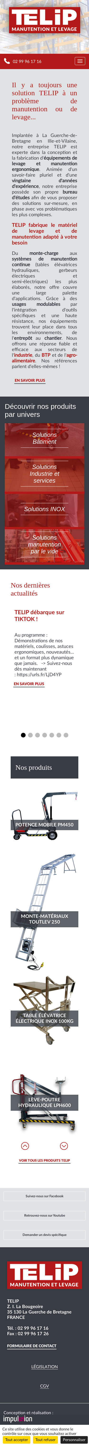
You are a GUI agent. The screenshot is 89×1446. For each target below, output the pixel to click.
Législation (44, 1367)
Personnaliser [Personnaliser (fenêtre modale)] (74, 1440)
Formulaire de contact (31, 1346)
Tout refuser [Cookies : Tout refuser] (45, 1440)
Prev (25, 1146)
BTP (46, 355)
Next (64, 1146)
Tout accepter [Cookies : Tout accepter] (16, 1440)
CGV (44, 1386)
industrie (23, 355)
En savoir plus (30, 380)
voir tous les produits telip (44, 1160)
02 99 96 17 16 (27, 62)
